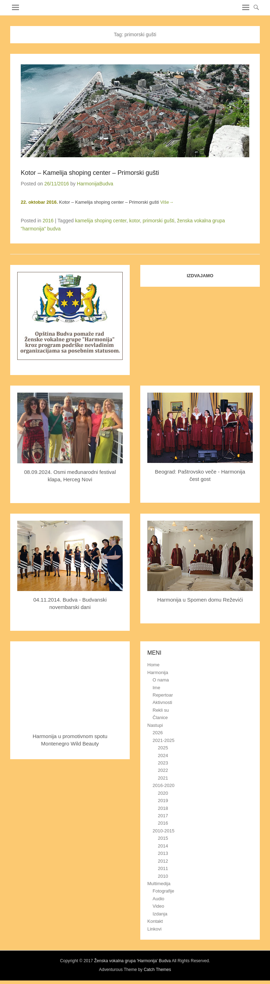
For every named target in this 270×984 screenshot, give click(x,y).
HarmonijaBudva (95, 183)
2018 (163, 808)
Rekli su (161, 710)
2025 (163, 747)
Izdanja (160, 913)
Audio (158, 898)
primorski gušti (158, 220)
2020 (163, 793)
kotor (134, 220)
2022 (163, 770)
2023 (163, 763)
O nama (161, 680)
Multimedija (159, 883)
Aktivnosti (162, 702)
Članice (160, 717)
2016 (48, 220)
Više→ (167, 202)
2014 (163, 846)
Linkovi (154, 929)
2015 (163, 838)
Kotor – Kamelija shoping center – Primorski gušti (90, 172)
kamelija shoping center (100, 220)
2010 (163, 876)
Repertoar (163, 695)
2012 (163, 861)
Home (153, 664)
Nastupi (155, 725)
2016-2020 (163, 785)
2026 (158, 732)
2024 (163, 755)
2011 (163, 868)
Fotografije (163, 891)
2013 (163, 853)
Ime (156, 687)
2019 (163, 800)
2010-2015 (163, 830)
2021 (163, 778)
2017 (163, 815)
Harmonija (157, 672)
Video (158, 906)
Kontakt (155, 921)
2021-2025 (163, 740)
